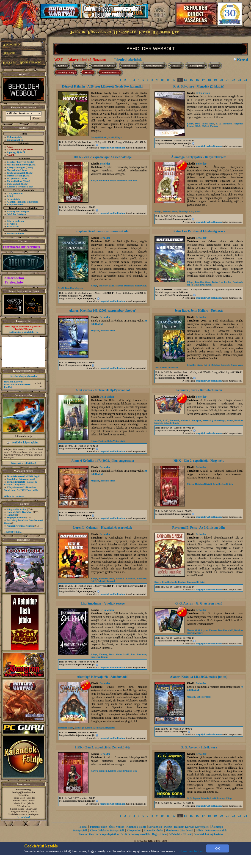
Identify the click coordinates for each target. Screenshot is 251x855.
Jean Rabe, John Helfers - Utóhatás (198, 310)
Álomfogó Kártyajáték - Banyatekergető (198, 157)
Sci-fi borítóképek (16, 214)
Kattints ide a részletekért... (24, 331)
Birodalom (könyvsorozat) (21, 479)
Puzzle (176, 65)
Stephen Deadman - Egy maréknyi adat (103, 231)
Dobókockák (13, 183)
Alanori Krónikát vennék (20, 525)
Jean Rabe (173, 367)
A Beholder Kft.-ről (180, 834)
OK (217, 848)
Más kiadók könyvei (18, 164)
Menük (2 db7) (66, 72)
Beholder (104, 163)
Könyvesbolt (134, 830)
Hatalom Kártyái (107, 180)
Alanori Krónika (153, 830)
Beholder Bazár (110, 72)
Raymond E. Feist (195, 582)
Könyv (79, 65)
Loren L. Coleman (125, 578)
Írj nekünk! (23, 817)
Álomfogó (79, 727)
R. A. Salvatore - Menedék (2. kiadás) (198, 86)
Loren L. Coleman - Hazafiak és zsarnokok (102, 527)
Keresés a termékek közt (20, 186)
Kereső (242, 60)
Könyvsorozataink (216, 830)
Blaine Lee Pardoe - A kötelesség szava (199, 231)
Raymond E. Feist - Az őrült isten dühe (198, 527)
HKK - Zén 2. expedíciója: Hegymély (199, 460)
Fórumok (12, 223)
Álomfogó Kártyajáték (190, 211)
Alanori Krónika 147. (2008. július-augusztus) (102, 460)
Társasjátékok (14, 181)
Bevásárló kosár (15, 233)
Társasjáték (196, 65)
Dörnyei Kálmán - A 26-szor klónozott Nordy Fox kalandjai (102, 86)
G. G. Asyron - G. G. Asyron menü (198, 603)
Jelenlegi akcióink (128, 60)
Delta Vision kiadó (204, 123)
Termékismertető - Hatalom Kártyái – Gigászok (20, 483)
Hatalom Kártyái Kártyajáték (191, 826)
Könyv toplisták (15, 221)
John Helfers (160, 367)
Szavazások (13, 226)
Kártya (62, 65)
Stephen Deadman (125, 285)
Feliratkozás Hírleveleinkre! (22, 247)
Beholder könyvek (16, 161)
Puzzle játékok (15, 175)
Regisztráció (159, 834)
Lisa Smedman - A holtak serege (102, 603)
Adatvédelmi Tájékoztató (14, 280)
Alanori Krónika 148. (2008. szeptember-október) (102, 310)
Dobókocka (129, 65)
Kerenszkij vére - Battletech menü (199, 390)
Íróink (10, 196)
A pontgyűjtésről (16, 152)
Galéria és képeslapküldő (104, 834)
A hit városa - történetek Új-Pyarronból (103, 390)
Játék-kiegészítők (16, 172)
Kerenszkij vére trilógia (214, 420)
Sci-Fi (111, 137)
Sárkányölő (155, 826)
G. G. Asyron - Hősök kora (198, 747)
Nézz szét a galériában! (23, 463)
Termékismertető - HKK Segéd (23, 476)
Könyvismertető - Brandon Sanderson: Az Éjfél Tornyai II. (21, 488)
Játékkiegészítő (154, 65)
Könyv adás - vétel (16, 509)
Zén (135, 180)
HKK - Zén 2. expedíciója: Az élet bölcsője (103, 157)
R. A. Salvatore (224, 123)
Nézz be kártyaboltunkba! (24, 376)
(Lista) (30, 161)
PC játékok (13, 178)
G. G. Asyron (201, 630)
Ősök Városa (116, 826)
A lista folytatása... (14, 496)
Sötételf (205, 126)
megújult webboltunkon (113, 147)
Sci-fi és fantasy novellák (135, 834)
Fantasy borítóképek (18, 211)
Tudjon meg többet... (191, 851)
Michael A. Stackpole (191, 420)
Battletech (238, 282)
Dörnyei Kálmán (99, 137)
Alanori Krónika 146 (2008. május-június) (199, 677)
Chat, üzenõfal (14, 193)
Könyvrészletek (15, 204)
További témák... (13, 531)
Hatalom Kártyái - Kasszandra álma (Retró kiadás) (17, 384)
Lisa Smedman (138, 654)
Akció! (87, 72)
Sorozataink (13, 199)
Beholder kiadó (124, 180)
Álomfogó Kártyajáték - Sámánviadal (102, 677)
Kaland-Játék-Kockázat (19, 512)
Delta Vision (203, 93)
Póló (215, 65)
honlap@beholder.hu (23, 792)
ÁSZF (58, 60)
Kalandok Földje (136, 826)
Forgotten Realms (99, 657)
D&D (198, 126)
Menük (158, 420)
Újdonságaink (14, 137)
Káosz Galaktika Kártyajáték (107, 830)
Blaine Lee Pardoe (221, 282)
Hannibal (12, 514)
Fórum (83, 834)
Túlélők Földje (98, 826)
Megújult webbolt (16, 517)
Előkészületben (15, 139)
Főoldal (83, 826)
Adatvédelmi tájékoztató (86, 60)
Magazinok (13, 170)
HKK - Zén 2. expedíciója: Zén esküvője (102, 747)
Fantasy (214, 126)
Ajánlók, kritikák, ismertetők (23, 201)
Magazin (95, 330)
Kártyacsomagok (16, 167)
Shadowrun (140, 285)
